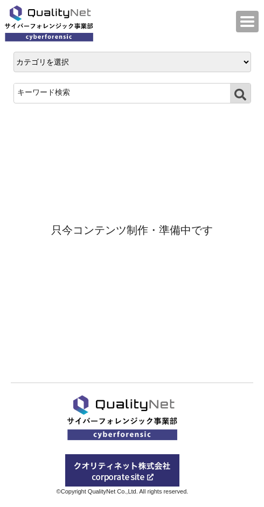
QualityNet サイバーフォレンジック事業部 (51, 23)
